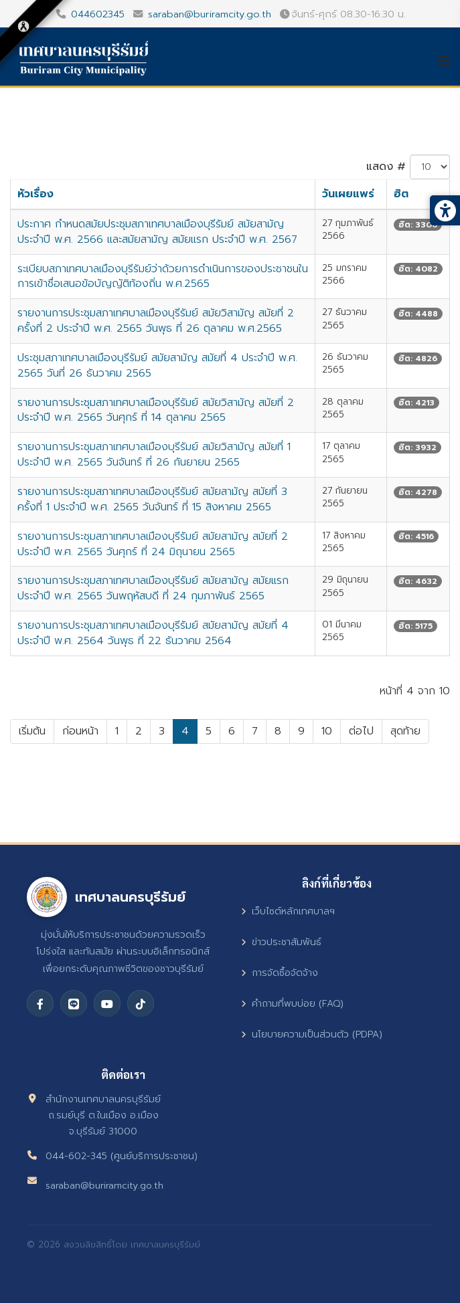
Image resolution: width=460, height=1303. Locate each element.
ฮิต (401, 194)
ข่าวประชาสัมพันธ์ (281, 942)
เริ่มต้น (32, 731)
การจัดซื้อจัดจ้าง (279, 973)
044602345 (98, 14)
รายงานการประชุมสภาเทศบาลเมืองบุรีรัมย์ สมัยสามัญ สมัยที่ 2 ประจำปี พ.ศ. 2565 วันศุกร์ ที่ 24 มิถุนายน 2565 (152, 544)
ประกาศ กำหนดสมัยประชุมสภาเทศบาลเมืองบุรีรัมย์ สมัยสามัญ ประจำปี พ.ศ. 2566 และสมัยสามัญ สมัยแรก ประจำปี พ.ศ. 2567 (157, 231)
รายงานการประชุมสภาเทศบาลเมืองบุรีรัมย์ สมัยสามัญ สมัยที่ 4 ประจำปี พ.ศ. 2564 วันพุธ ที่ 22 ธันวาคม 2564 (153, 633)
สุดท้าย (405, 731)
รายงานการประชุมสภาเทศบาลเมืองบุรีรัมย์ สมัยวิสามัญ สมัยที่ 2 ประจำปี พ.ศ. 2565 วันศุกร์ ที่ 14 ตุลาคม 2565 (155, 410)
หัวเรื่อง (35, 194)
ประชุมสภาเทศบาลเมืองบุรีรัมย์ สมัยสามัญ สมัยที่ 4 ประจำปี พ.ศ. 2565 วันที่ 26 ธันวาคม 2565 (157, 365)
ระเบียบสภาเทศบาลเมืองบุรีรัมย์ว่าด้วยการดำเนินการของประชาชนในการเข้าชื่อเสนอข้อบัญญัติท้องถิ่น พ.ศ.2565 (162, 276)
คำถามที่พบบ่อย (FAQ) (292, 1004)
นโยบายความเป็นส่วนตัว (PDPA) (311, 1034)
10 (326, 731)
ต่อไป (361, 731)
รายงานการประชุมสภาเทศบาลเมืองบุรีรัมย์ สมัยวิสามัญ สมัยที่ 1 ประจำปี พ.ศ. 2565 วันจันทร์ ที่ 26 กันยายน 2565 (154, 454)
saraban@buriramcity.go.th (209, 14)
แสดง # (386, 167)
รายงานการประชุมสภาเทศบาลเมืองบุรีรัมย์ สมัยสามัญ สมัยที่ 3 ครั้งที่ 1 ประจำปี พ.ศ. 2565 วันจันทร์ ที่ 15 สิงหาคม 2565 (152, 499)
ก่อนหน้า (80, 731)
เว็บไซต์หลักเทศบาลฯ (288, 911)
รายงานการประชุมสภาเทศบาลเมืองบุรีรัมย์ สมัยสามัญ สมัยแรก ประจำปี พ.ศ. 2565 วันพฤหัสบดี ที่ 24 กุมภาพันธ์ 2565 (153, 588)
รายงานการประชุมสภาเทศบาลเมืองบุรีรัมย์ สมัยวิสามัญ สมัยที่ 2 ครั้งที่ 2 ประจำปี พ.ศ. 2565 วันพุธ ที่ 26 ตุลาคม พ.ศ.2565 (155, 320)
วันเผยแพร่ (348, 194)
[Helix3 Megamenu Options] (448, 61)
